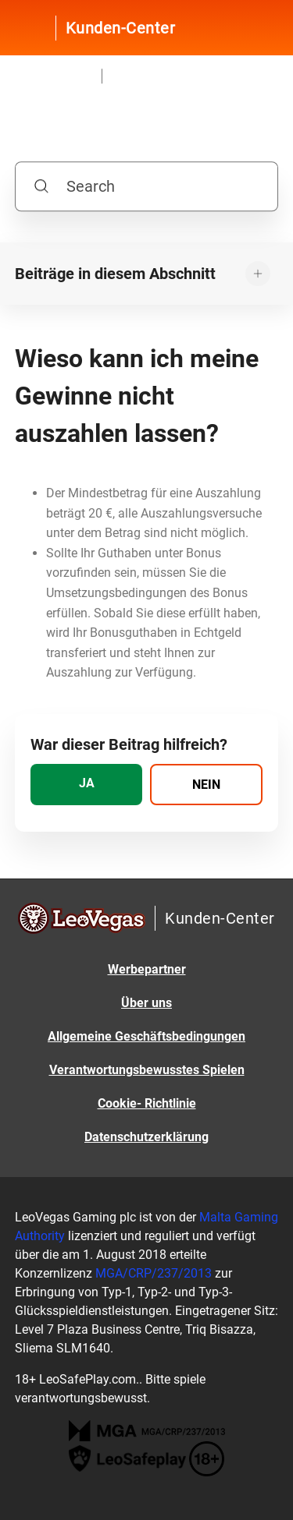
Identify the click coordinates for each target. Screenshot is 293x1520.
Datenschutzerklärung (146, 1136)
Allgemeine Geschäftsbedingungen (146, 1036)
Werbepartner (147, 969)
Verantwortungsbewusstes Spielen (147, 1069)
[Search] (147, 187)
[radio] (86, 784)
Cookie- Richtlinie (147, 1103)
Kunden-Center (121, 28)
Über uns (146, 1002)
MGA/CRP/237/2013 (153, 1273)
